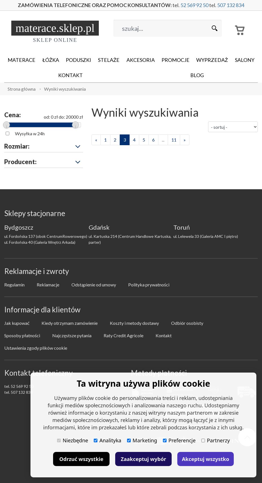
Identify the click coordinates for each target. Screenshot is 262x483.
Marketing (142, 440)
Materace (21, 60)
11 (173, 139)
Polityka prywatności (148, 284)
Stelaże (108, 60)
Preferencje (179, 440)
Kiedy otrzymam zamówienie (70, 323)
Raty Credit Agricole (123, 335)
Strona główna (22, 89)
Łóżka (50, 60)
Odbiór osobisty (187, 323)
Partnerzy (215, 440)
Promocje (175, 60)
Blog (197, 75)
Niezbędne (72, 440)
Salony (244, 60)
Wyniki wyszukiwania (65, 89)
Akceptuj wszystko (205, 459)
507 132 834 (230, 5)
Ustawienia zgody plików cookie (35, 348)
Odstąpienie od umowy (93, 284)
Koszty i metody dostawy (134, 323)
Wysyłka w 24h (30, 133)
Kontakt (70, 75)
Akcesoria (140, 60)
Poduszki (78, 60)
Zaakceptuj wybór (143, 459)
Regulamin (14, 284)
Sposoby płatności (22, 335)
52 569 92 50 (194, 5)
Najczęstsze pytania (71, 335)
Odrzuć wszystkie (81, 459)
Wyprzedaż (212, 60)
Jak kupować (16, 323)
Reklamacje (48, 284)
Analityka (107, 440)
